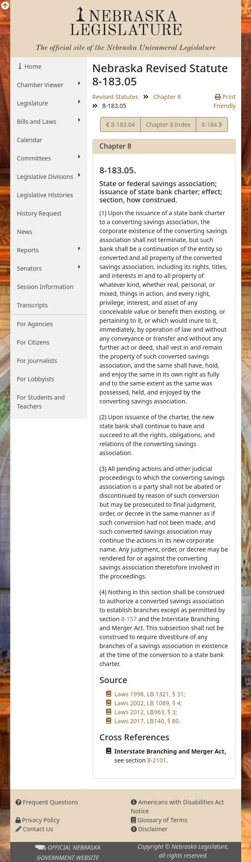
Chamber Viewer (48, 84)
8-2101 (156, 760)
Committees (48, 158)
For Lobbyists (35, 379)
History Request (39, 213)
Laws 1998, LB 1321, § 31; (150, 694)
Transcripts (32, 305)
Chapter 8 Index (168, 124)
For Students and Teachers (41, 401)
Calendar (29, 140)
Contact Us (34, 829)
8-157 (129, 619)
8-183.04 (120, 126)
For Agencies (35, 324)
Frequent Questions (47, 802)
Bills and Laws (48, 121)
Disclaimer (149, 829)
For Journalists (37, 360)
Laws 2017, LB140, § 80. (147, 721)
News (24, 232)
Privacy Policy (37, 820)
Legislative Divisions (48, 176)
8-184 (211, 126)
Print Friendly (224, 101)
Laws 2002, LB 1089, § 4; (148, 703)
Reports (48, 249)
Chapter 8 (167, 97)
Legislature (48, 103)
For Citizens (33, 342)
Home (32, 66)
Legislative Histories (45, 195)
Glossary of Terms (159, 820)
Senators (48, 268)
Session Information (45, 287)
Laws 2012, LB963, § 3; (146, 712)
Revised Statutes (115, 97)
